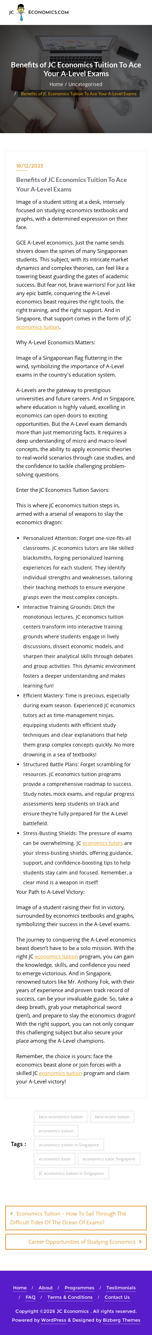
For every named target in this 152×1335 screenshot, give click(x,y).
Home (56, 84)
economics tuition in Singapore (69, 1145)
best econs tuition (112, 1117)
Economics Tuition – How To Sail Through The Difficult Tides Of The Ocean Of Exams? (68, 1218)
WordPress (53, 1320)
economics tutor (55, 1159)
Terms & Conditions (70, 1297)
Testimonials (121, 1287)
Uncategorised (85, 84)
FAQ (30, 1297)
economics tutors (102, 843)
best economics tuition (61, 1117)
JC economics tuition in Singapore (71, 1173)
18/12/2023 (29, 166)
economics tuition (37, 326)
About (46, 1287)
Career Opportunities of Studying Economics (82, 1241)
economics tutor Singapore (109, 1159)
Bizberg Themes (121, 1320)
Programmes (79, 1287)
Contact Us (117, 1297)
